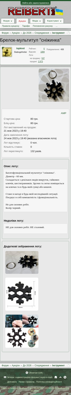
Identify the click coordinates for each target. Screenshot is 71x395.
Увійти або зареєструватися (35, 3)
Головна (55, 377)
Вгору (60, 377)
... (56, 26)
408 (62, 49)
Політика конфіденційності (49, 382)
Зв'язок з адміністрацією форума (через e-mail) (30, 377)
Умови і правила (26, 382)
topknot (20, 48)
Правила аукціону (10, 26)
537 (43, 58)
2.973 (40, 62)
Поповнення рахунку (43, 26)
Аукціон (22, 21)
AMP (63, 113)
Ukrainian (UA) (36, 373)
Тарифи (26, 26)
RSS (65, 377)
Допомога (11, 382)
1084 (43, 52)
